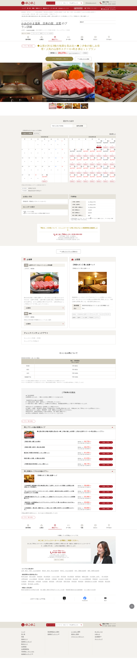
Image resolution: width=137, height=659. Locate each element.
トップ (24, 8)
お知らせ (97, 634)
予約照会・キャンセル (27, 651)
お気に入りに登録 (83, 59)
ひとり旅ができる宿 (89, 589)
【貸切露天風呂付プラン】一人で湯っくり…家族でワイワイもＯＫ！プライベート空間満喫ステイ (49, 497)
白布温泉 (45, 581)
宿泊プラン (53, 14)
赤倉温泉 (39, 576)
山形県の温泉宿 (58, 12)
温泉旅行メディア (63, 8)
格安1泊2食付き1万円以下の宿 (30, 589)
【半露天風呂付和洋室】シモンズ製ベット (36, 464)
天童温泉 (23, 581)
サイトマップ (98, 639)
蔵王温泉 (107, 581)
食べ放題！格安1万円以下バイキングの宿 (52, 589)
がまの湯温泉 (33, 579)
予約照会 (90, 8)
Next (99, 82)
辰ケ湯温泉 (105, 576)
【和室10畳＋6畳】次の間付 (32, 441)
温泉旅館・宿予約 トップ (27, 12)
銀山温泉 (75, 579)
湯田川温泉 (67, 581)
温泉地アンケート (53, 634)
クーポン (54, 8)
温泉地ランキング (26, 641)
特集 (33, 8)
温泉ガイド (39, 8)
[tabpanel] (68, 82)
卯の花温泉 (68, 579)
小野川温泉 (59, 581)
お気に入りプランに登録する (68, 251)
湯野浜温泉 (31, 581)
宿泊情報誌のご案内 (53, 631)
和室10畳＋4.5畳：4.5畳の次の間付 (34, 458)
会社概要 (97, 636)
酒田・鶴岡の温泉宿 (93, 570)
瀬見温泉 (51, 581)
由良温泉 (47, 579)
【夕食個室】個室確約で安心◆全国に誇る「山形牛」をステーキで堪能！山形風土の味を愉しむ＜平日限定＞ (49, 486)
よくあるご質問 (75, 631)
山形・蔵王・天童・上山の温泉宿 (72, 12)
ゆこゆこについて (91, 3)
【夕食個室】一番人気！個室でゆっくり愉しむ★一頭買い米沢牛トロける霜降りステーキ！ (49, 508)
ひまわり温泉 (55, 576)
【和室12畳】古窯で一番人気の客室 (34, 447)
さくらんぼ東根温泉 (85, 579)
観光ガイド (46, 8)
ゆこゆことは (98, 631)
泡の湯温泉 (70, 576)
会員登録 (23, 646)
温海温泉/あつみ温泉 (91, 581)
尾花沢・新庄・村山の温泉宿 (50, 570)
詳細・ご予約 (106, 442)
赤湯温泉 (38, 581)
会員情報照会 (25, 649)
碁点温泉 (60, 579)
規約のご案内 (75, 634)
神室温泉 (101, 581)
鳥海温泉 (80, 581)
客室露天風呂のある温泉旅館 (74, 589)
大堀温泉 (54, 579)
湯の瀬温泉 (47, 576)
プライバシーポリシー (77, 636)
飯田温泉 (78, 576)
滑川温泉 (63, 576)
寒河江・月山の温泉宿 (66, 570)
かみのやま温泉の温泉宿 (88, 12)
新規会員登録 (78, 8)
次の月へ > (112, 134)
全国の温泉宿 (38, 12)
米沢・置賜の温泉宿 (80, 570)
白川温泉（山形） (95, 576)
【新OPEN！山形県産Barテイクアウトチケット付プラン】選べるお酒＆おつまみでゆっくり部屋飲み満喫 (49, 503)
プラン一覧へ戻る (28, 46)
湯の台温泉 (32, 576)
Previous (38, 82)
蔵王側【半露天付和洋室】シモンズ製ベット (37, 452)
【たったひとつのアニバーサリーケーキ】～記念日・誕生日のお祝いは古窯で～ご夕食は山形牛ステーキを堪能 (49, 491)
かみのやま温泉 (31, 30)
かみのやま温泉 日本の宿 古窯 (30, 14)
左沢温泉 (23, 584)
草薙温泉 (95, 579)
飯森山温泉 (85, 576)
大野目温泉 (24, 579)
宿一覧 (29, 8)
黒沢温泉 (41, 579)
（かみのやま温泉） (44, 14)
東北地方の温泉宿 (48, 12)
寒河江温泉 (24, 576)
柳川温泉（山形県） (33, 584)
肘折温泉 (74, 581)
